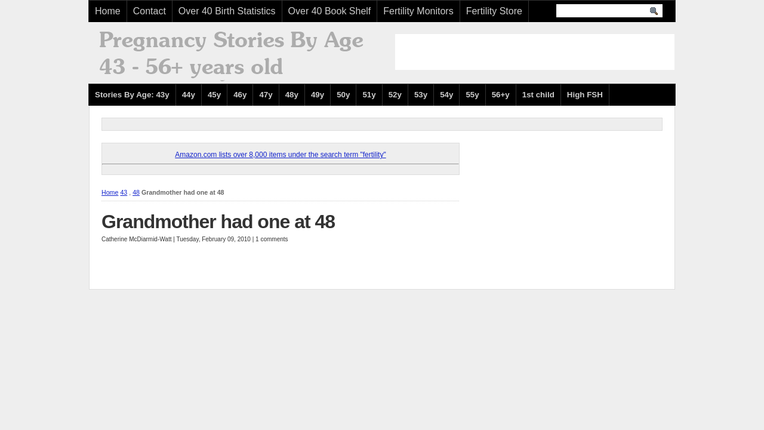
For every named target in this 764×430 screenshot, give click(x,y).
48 (136, 192)
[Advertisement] (534, 52)
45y (214, 94)
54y (446, 94)
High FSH (585, 94)
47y (265, 94)
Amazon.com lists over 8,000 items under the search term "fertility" (280, 154)
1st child (538, 94)
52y (395, 94)
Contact (149, 11)
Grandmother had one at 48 (218, 221)
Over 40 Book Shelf (329, 11)
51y (368, 94)
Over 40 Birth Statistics (227, 11)
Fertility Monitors (418, 11)
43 (123, 192)
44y (188, 94)
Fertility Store (494, 11)
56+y (501, 94)
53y (420, 94)
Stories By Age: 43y (132, 94)
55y (472, 94)
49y (317, 94)
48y (291, 94)
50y (343, 94)
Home (108, 11)
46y (240, 94)
